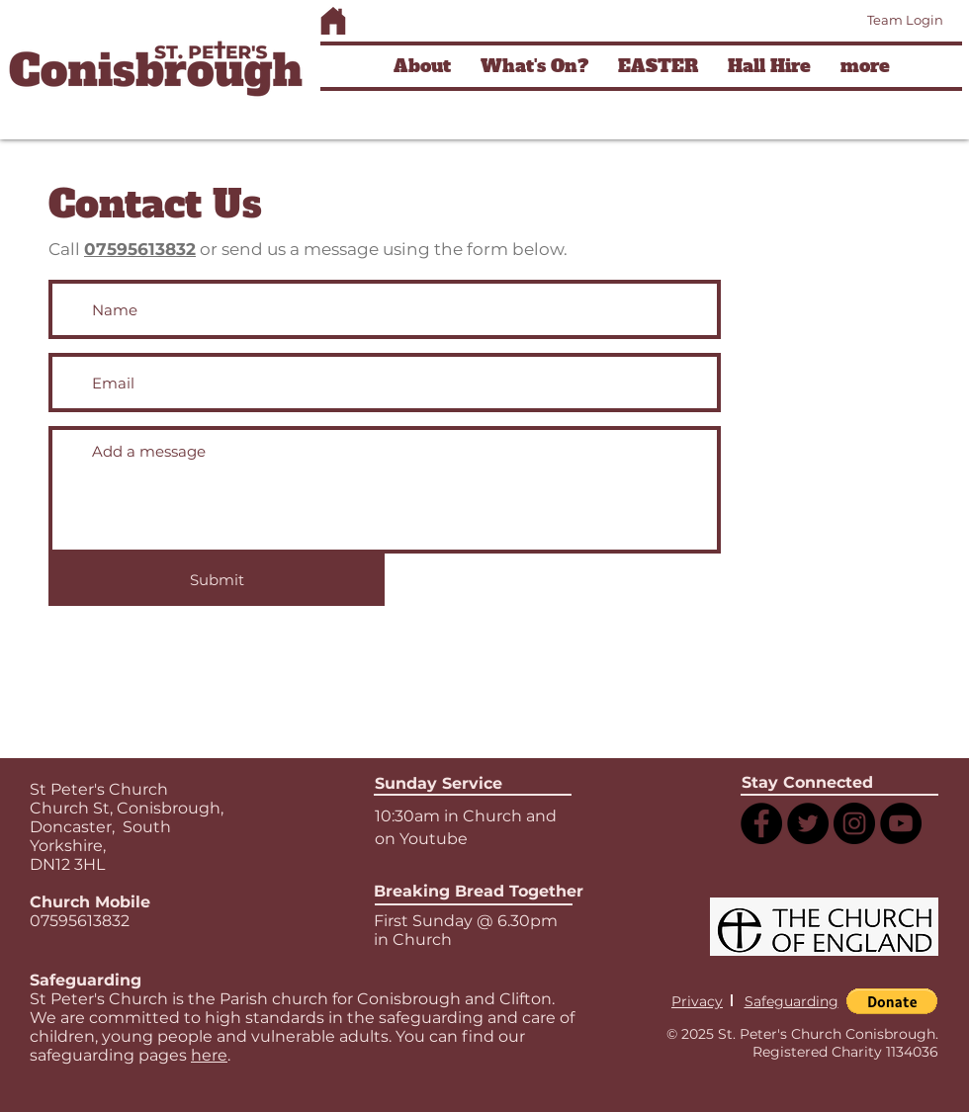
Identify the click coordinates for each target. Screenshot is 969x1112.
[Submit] (216, 580)
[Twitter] (808, 823)
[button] (422, 66)
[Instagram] (854, 823)
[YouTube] (901, 823)
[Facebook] (761, 823)
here (209, 1055)
